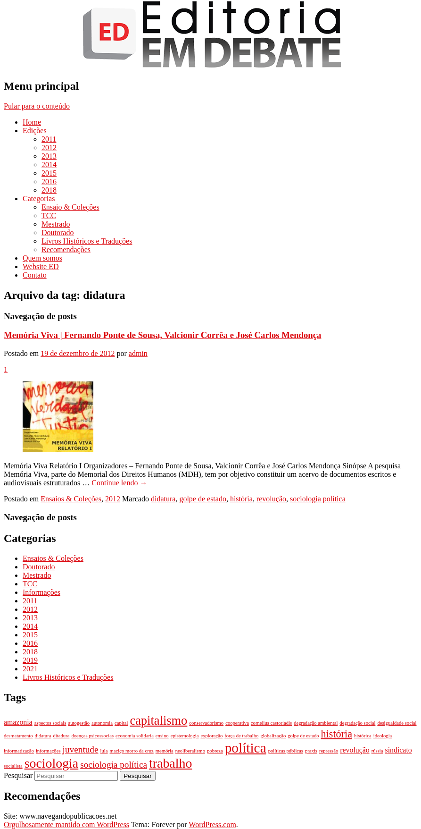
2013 (49, 156)
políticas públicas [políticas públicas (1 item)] (285, 750)
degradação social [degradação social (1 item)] (357, 723)
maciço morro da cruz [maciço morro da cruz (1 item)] (132, 750)
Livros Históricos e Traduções (86, 241)
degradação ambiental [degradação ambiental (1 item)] (316, 723)
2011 (48, 139)
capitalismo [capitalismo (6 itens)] (158, 720)
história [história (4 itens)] (336, 734)
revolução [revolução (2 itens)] (354, 750)
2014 (49, 165)
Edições (35, 131)
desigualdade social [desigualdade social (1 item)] (396, 723)
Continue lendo (119, 483)
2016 (49, 182)
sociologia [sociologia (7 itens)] (52, 763)
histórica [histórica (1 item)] (362, 735)
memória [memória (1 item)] (164, 750)
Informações (41, 592)
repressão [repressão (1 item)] (328, 750)
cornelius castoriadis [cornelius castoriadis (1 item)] (271, 723)
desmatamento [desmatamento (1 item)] (18, 735)
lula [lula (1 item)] (104, 750)
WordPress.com (212, 825)
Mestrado (55, 224)
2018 (49, 190)
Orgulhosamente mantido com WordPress (66, 825)
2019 (30, 660)
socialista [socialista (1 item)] (13, 766)
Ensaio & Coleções (70, 207)
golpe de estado (202, 499)
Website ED (40, 266)
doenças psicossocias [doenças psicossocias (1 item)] (92, 735)
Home (32, 122)
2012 (49, 148)
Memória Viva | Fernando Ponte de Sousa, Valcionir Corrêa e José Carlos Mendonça (162, 335)
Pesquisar (18, 775)
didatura (163, 499)
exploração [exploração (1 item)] (211, 735)
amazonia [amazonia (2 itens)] (18, 722)
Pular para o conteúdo (37, 106)
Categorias (39, 199)
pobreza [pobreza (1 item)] (215, 750)
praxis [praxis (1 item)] (311, 750)
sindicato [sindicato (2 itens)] (398, 750)
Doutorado (57, 232)
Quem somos (42, 258)
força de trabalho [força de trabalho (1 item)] (241, 735)
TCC (48, 215)
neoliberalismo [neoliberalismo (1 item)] (190, 750)
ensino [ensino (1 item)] (162, 735)
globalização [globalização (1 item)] (273, 735)
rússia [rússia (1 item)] (377, 750)
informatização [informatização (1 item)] (19, 750)
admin (138, 353)
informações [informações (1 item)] (48, 750)
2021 (30, 669)
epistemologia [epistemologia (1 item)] (185, 735)
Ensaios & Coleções (71, 499)
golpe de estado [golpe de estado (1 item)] (303, 735)
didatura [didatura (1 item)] (43, 735)
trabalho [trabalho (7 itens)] (170, 763)
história (241, 499)
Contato (35, 275)
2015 (49, 173)
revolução (271, 499)
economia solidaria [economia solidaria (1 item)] (135, 735)
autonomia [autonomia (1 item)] (102, 723)
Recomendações (66, 249)
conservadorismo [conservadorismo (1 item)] (206, 723)
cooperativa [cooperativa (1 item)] (237, 723)
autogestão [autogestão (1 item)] (79, 723)
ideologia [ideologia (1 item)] (382, 735)
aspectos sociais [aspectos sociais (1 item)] (50, 723)
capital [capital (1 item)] (121, 723)
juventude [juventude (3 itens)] (81, 749)
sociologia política (318, 499)
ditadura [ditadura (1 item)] (61, 735)
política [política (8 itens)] (245, 747)
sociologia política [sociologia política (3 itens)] (113, 765)
